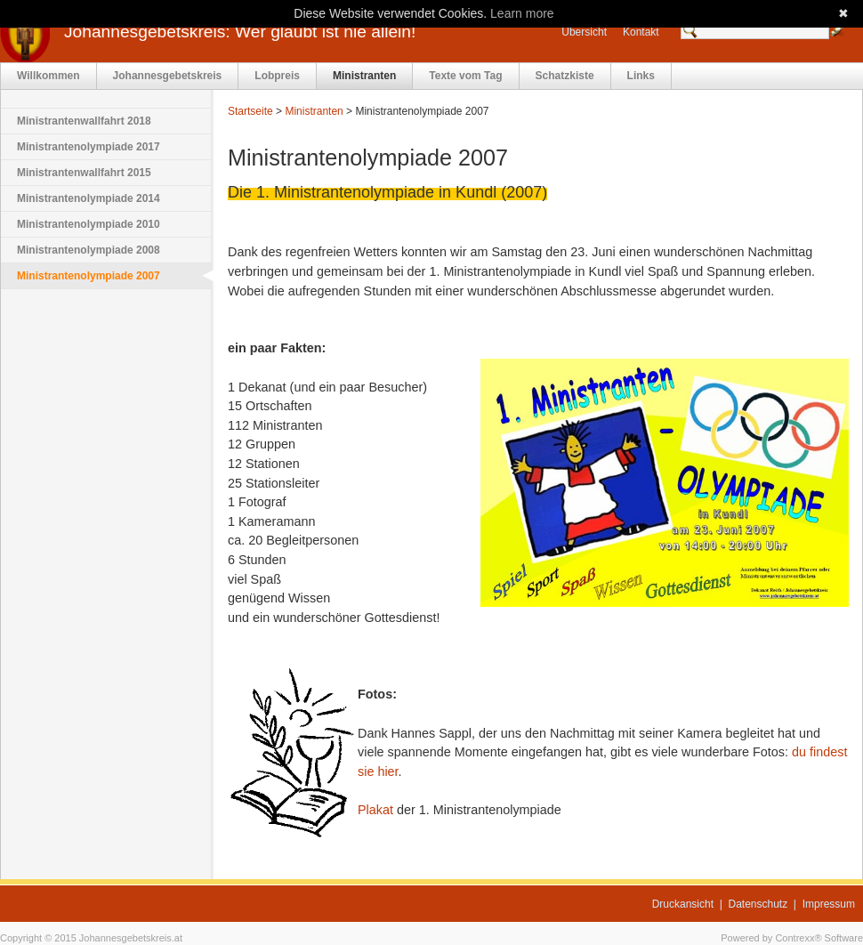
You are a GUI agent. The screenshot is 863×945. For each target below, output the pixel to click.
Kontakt (641, 32)
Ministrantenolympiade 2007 (88, 276)
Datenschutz (758, 904)
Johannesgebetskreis (167, 75)
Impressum (829, 904)
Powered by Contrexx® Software (792, 938)
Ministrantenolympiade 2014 (88, 198)
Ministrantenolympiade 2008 (88, 250)
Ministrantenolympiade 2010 (88, 224)
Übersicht (584, 32)
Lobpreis (277, 75)
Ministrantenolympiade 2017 (88, 147)
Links (641, 75)
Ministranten (364, 75)
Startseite (250, 111)
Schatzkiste (565, 75)
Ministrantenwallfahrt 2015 (84, 172)
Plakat (375, 810)
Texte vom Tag (465, 75)
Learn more (522, 13)
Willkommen (48, 75)
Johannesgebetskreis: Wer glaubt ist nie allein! (239, 31)
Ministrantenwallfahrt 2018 (84, 121)
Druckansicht (683, 904)
